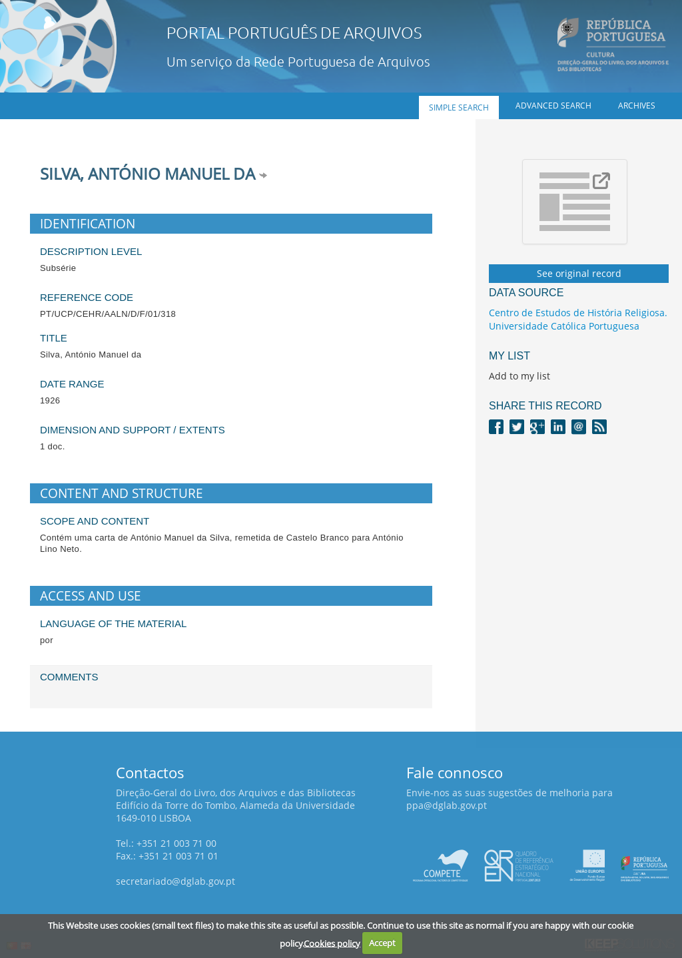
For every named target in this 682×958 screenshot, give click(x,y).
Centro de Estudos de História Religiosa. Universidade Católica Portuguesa (578, 319)
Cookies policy (332, 943)
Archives (636, 105)
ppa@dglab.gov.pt (446, 805)
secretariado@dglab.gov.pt (175, 881)
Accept (382, 943)
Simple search (459, 107)
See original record (579, 273)
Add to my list (519, 375)
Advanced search (553, 105)
